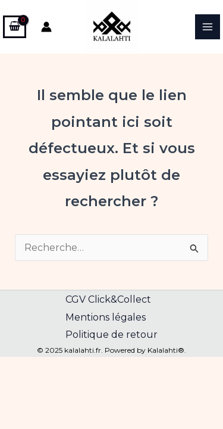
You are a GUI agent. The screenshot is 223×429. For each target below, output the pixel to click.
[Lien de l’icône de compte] (46, 26)
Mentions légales (105, 317)
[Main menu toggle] (207, 26)
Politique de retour (111, 334)
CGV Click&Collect (108, 299)
